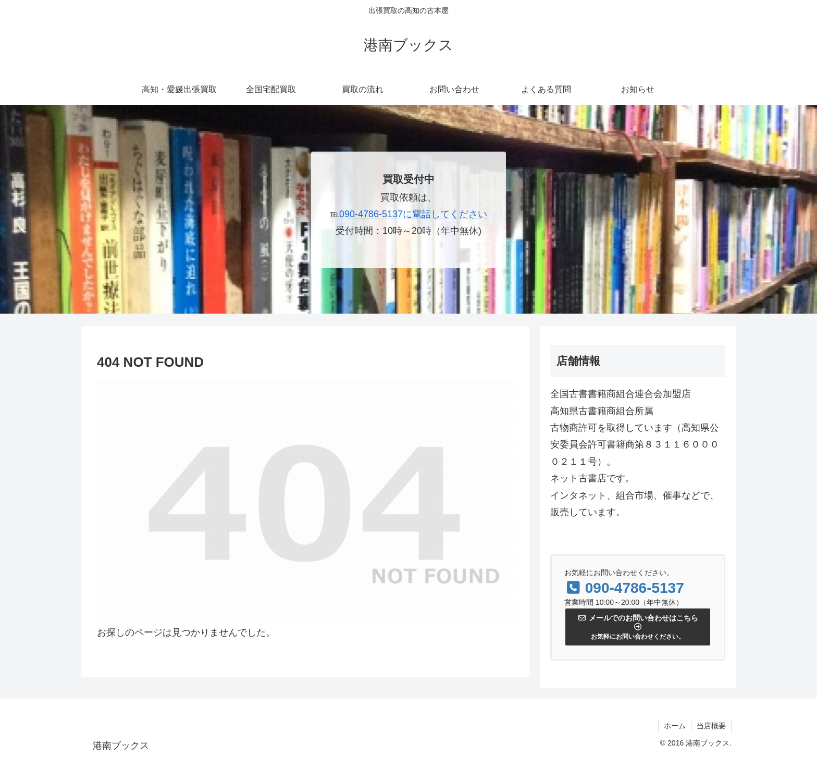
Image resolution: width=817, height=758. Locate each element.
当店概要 (711, 726)
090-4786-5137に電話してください (413, 214)
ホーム (675, 726)
